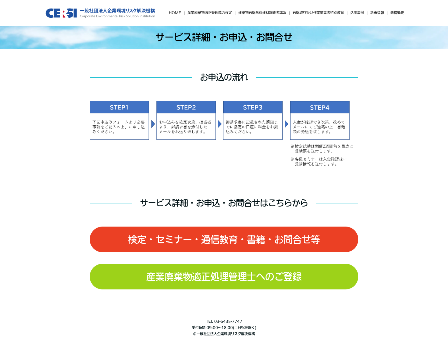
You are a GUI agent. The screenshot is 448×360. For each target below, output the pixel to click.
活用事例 (357, 12)
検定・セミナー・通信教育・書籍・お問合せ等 (224, 239)
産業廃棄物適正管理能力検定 (209, 12)
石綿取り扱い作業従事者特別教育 (318, 12)
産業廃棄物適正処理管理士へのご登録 (224, 276)
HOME (175, 12)
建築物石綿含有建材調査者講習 (262, 12)
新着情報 (377, 12)
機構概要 (397, 12)
